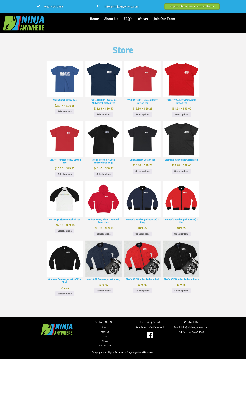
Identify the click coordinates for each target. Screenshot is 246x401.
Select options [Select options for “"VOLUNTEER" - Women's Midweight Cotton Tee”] (104, 114)
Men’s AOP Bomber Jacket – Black (181, 279)
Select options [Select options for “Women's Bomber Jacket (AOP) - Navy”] (142, 234)
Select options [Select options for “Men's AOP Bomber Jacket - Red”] (142, 290)
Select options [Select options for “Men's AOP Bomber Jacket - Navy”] (104, 290)
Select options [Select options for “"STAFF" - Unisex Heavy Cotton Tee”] (65, 174)
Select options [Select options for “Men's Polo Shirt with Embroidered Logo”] (104, 174)
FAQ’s (128, 19)
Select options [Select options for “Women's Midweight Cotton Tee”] (181, 171)
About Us (111, 19)
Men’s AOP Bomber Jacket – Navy (104, 279)
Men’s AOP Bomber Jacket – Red (142, 279)
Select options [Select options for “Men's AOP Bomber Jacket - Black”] (181, 290)
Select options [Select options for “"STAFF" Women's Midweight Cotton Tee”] (181, 114)
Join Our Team (164, 19)
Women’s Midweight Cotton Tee (181, 159)
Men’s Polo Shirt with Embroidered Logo (103, 161)
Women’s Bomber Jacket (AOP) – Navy (142, 221)
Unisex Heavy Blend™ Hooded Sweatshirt (103, 221)
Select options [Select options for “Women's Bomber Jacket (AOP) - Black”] (65, 293)
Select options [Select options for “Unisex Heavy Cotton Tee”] (142, 171)
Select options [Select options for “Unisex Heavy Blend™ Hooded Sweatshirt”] (104, 234)
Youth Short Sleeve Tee (65, 100)
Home (94, 19)
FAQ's (105, 336)
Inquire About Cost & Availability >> (192, 6)
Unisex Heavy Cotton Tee (142, 159)
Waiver (143, 19)
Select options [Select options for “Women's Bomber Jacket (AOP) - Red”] (181, 234)
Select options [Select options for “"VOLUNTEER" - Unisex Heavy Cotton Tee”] (142, 114)
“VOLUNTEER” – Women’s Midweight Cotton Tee (103, 101)
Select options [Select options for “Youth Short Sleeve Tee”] (65, 111)
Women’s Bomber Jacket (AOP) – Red (181, 221)
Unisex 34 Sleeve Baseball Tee (64, 219)
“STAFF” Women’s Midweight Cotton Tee (181, 101)
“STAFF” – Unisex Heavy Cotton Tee (65, 161)
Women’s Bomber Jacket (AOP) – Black (64, 281)
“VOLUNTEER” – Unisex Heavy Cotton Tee (142, 101)
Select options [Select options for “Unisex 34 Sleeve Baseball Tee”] (65, 231)
